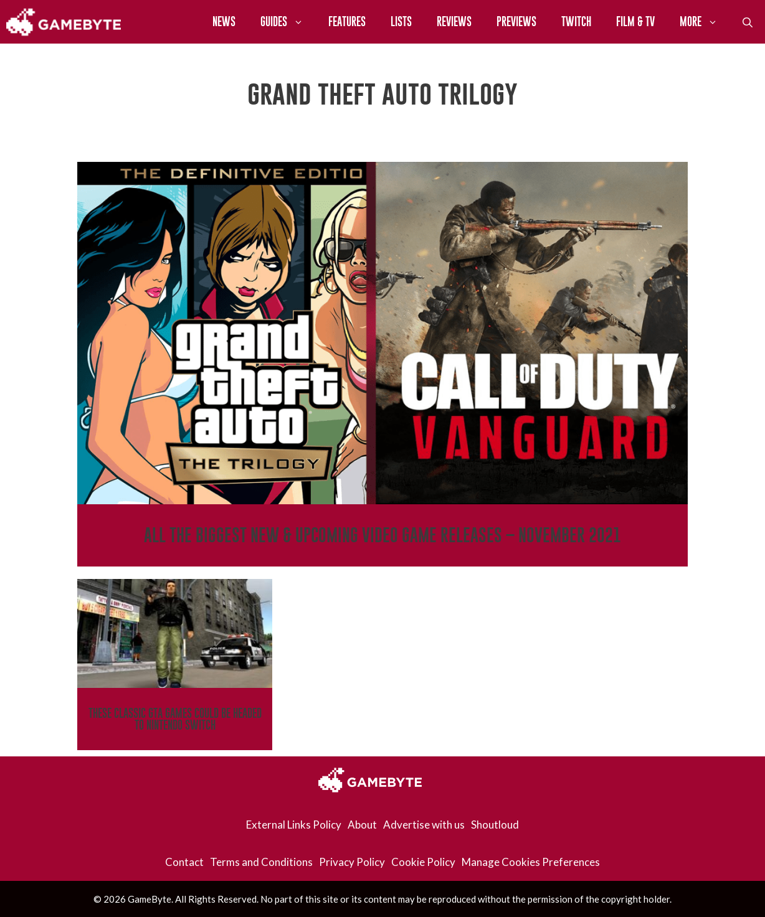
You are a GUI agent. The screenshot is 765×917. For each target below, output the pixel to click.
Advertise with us (424, 824)
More (705, 22)
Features (347, 21)
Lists (401, 21)
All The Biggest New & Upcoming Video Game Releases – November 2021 (382, 535)
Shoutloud (495, 824)
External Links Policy (293, 824)
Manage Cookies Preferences (531, 861)
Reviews (454, 21)
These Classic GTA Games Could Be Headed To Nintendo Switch (175, 719)
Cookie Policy (423, 861)
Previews (516, 21)
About (362, 824)
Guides (288, 22)
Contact (184, 861)
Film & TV (635, 21)
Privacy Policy (352, 861)
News (223, 21)
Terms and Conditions (261, 861)
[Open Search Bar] (747, 22)
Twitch (576, 21)
